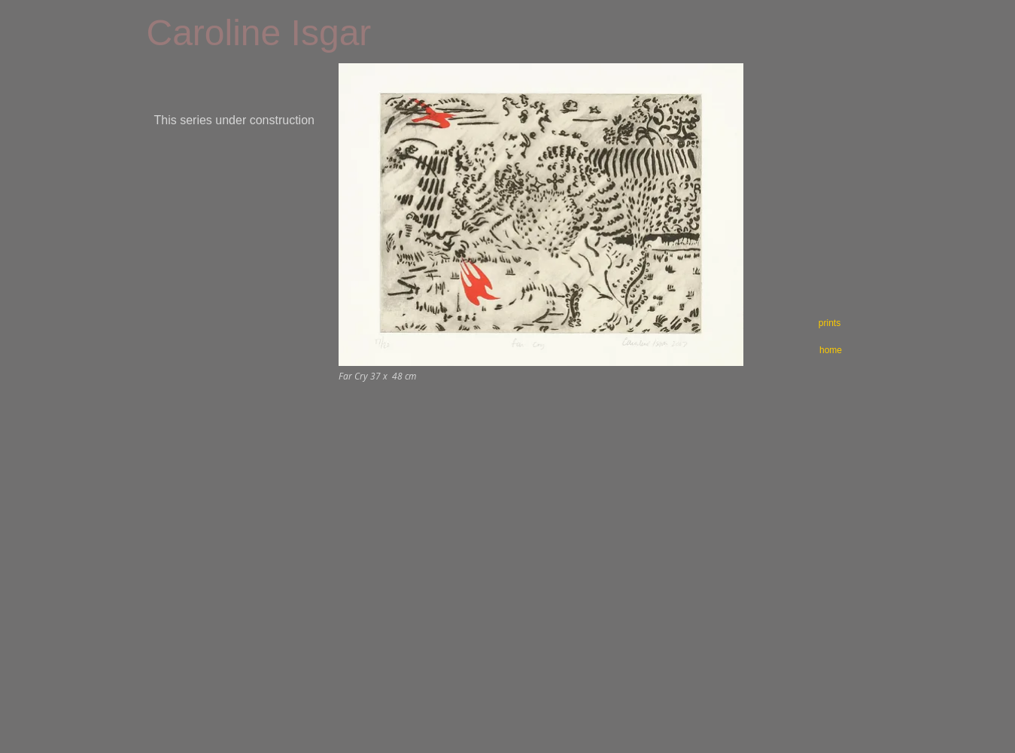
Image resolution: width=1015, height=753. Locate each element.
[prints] (830, 323)
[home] (831, 350)
